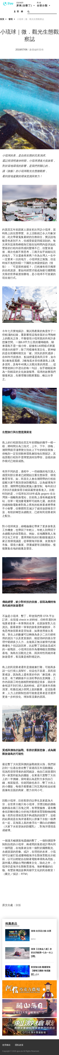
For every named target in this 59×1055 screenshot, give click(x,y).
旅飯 (18, 905)
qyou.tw (20, 1051)
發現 (10, 19)
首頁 (2, 19)
